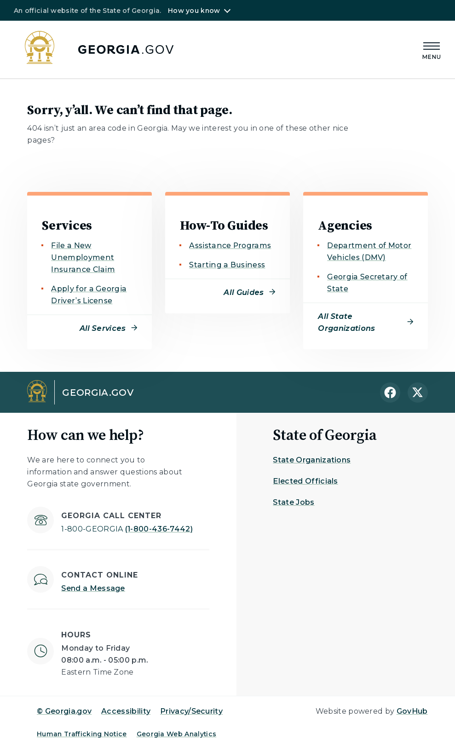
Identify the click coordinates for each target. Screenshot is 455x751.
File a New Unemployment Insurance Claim (83, 257)
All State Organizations (346, 322)
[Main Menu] (432, 49)
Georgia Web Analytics (177, 734)
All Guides (244, 292)
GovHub (412, 711)
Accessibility (125, 711)
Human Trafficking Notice (82, 734)
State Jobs (293, 502)
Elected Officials (305, 481)
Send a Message (93, 588)
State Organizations (312, 460)
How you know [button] (194, 10)
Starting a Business (227, 264)
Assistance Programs (230, 245)
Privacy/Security (191, 711)
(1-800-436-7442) (127, 529)
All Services (103, 328)
